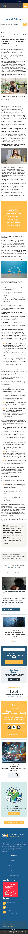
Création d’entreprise (14, 872)
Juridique (11, 868)
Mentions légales (17, 923)
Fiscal (10, 865)
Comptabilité (12, 860)
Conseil (10, 870)
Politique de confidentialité (9, 924)
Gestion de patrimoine (14, 875)
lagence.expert (10, 926)
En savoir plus (16, 932)
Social (10, 863)
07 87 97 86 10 (21, 1)
